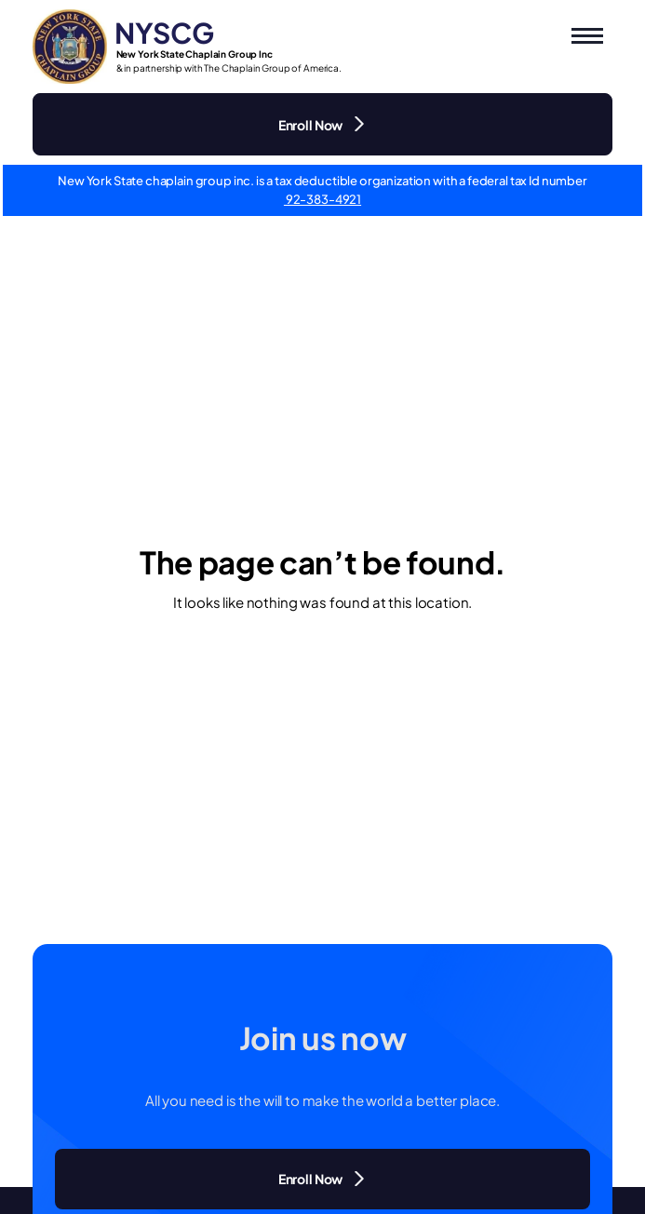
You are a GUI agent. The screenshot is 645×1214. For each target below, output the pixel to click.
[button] (587, 36)
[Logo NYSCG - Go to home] (187, 46)
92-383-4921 (322, 199)
